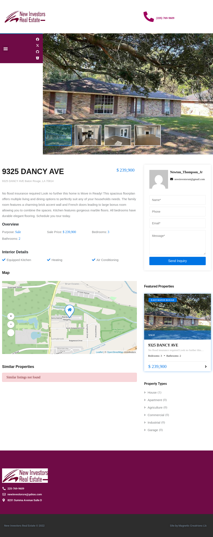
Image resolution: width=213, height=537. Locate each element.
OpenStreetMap (115, 352)
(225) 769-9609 (165, 18)
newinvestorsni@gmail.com (187, 179)
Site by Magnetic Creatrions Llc (188, 525)
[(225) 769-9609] (149, 16)
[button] (5, 48)
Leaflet (99, 352)
